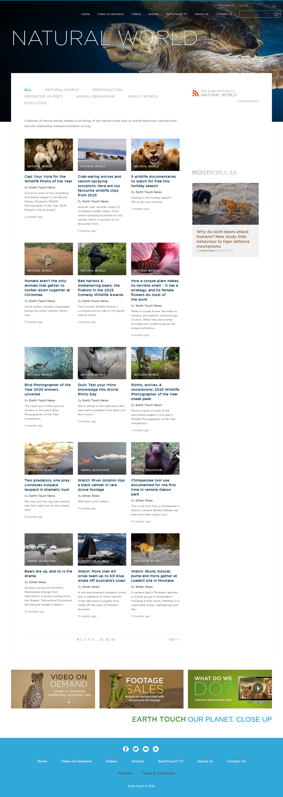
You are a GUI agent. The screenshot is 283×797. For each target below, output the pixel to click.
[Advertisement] (225, 131)
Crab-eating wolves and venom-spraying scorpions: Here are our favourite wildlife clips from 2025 (99, 185)
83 (107, 639)
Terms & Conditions (158, 773)
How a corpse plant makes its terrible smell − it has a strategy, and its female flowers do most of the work (155, 290)
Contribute (226, 5)
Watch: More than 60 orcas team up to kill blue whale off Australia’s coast (101, 575)
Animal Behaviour (95, 96)
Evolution (35, 103)
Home (85, 13)
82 (102, 639)
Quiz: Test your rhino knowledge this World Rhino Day (98, 389)
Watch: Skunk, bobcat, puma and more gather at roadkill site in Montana (154, 575)
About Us (201, 13)
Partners (125, 773)
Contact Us (224, 13)
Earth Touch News (42, 187)
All (28, 90)
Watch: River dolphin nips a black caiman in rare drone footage (101, 484)
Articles (153, 13)
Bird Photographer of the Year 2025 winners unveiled (48, 389)
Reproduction (107, 90)
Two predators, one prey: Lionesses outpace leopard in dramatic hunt (48, 484)
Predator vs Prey (43, 96)
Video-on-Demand (110, 13)
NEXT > (174, 639)
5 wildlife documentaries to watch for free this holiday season (153, 181)
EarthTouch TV (176, 13)
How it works (143, 96)
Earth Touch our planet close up (27, 11)
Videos (136, 13)
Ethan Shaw (90, 495)
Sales (244, 5)
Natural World (62, 90)
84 (113, 639)
